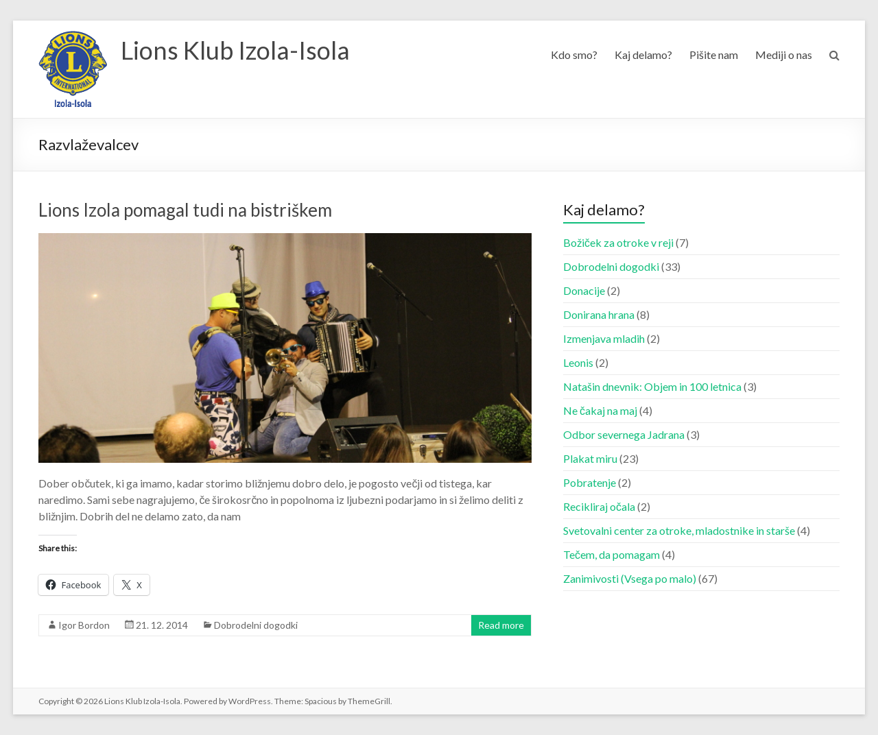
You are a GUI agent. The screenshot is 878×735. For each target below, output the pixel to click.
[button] (72, 69)
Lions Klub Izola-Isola (235, 50)
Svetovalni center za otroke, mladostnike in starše (679, 530)
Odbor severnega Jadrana (624, 434)
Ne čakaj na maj (600, 410)
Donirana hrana (598, 314)
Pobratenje (589, 482)
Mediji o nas (783, 54)
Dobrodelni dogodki (256, 625)
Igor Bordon (84, 625)
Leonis (578, 362)
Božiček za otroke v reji (618, 242)
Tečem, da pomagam (611, 554)
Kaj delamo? (643, 54)
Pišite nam (713, 54)
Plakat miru (590, 458)
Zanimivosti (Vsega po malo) (629, 578)
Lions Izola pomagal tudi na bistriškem (185, 210)
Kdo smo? (574, 54)
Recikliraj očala (599, 506)
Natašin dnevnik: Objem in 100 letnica (652, 386)
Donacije (584, 290)
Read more (501, 625)
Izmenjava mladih (604, 338)
